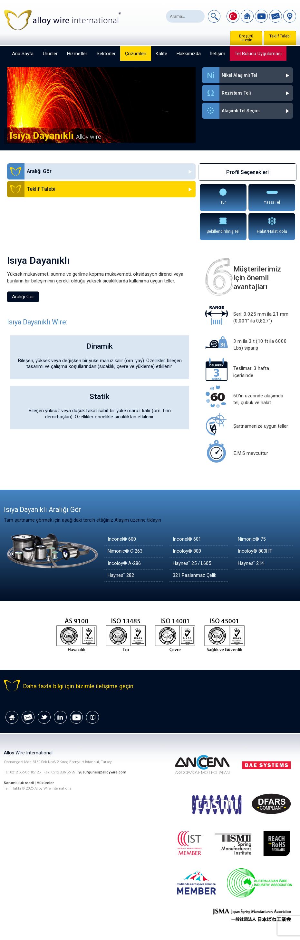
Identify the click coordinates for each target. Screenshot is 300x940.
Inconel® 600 (122, 539)
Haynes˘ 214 (252, 564)
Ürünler (50, 53)
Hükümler (45, 783)
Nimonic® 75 (252, 539)
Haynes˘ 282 (121, 575)
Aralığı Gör (23, 297)
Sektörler (106, 53)
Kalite (161, 53)
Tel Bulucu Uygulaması (258, 53)
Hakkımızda (189, 53)
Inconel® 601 (187, 539)
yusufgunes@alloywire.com (103, 772)
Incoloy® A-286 (125, 564)
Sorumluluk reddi (19, 783)
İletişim (217, 53)
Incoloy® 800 (187, 551)
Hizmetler (77, 53)
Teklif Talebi (280, 36)
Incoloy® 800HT (256, 551)
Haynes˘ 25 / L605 (193, 564)
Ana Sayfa (23, 53)
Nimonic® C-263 (126, 551)
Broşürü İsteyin (246, 38)
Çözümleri (135, 53)
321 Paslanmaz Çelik (195, 575)
